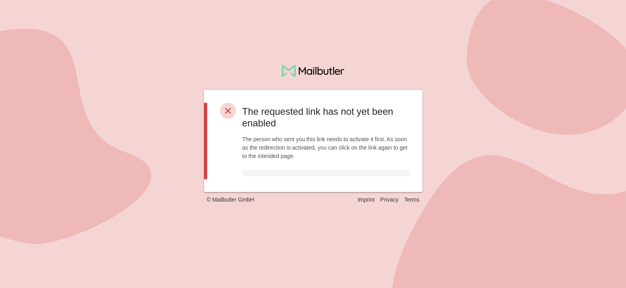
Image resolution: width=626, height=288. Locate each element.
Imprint (366, 199)
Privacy (389, 199)
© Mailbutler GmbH (230, 199)
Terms (411, 199)
